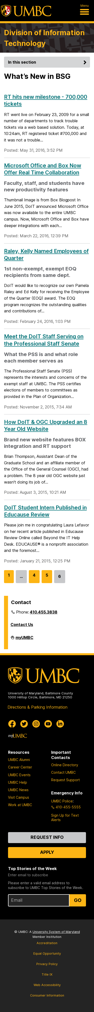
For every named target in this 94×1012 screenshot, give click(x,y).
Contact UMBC (63, 772)
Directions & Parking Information (37, 707)
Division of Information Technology (44, 38)
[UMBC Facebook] (12, 723)
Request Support (65, 780)
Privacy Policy (47, 964)
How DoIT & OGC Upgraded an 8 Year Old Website (45, 425)
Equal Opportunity (47, 953)
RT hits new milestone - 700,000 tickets (45, 100)
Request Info (47, 837)
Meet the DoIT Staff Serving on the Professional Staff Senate (43, 340)
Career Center (20, 767)
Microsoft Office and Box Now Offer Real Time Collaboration (42, 169)
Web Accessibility (47, 985)
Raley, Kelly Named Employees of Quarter (46, 254)
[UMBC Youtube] (48, 723)
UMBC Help (17, 782)
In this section (48, 62)
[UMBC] (26, 10)
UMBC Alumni (19, 760)
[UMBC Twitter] (24, 723)
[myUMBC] (18, 735)
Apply (47, 852)
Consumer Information (47, 995)
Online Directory (64, 765)
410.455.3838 (43, 612)
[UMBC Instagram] (36, 723)
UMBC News (18, 790)
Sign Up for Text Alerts (65, 817)
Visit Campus (18, 797)
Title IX (47, 974)
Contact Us (22, 624)
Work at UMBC (20, 805)
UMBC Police (62, 801)
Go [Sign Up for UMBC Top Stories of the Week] (77, 900)
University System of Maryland (56, 932)
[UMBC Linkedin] (60, 723)
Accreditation (47, 943)
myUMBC (24, 639)
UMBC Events (19, 775)
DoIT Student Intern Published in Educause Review (45, 511)
